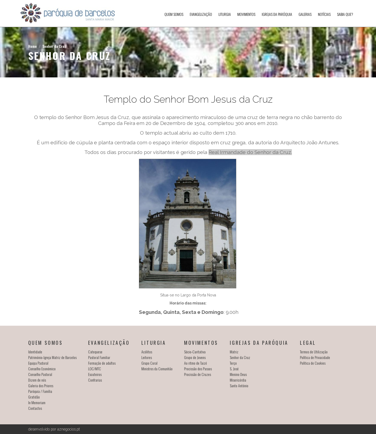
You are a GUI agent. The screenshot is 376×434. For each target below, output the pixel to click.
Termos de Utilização (314, 351)
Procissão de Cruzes (197, 374)
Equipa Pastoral (38, 363)
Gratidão (34, 397)
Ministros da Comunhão (157, 368)
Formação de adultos (102, 363)
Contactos (35, 408)
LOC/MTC (94, 368)
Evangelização (201, 14)
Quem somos (173, 14)
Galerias (305, 14)
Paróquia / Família (40, 391)
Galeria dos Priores (40, 385)
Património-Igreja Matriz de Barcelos (52, 357)
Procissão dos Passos (198, 368)
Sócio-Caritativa (195, 351)
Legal (308, 342)
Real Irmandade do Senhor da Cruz (250, 152)
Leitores (146, 357)
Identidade (35, 351)
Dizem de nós (37, 380)
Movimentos (246, 14)
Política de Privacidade (315, 357)
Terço (233, 363)
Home (32, 46)
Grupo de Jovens (195, 357)
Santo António (239, 385)
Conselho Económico (42, 368)
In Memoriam (36, 402)
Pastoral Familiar (99, 357)
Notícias (324, 14)
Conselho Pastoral (40, 374)
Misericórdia (238, 380)
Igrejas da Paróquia (277, 14)
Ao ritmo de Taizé (195, 363)
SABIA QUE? (345, 14)
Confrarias (95, 380)
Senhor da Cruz (54, 46)
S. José (234, 368)
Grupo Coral (149, 363)
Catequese (95, 351)
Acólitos (146, 351)
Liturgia (225, 14)
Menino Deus (238, 374)
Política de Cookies (312, 363)
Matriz (234, 351)
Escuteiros (95, 374)
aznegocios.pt (68, 429)
